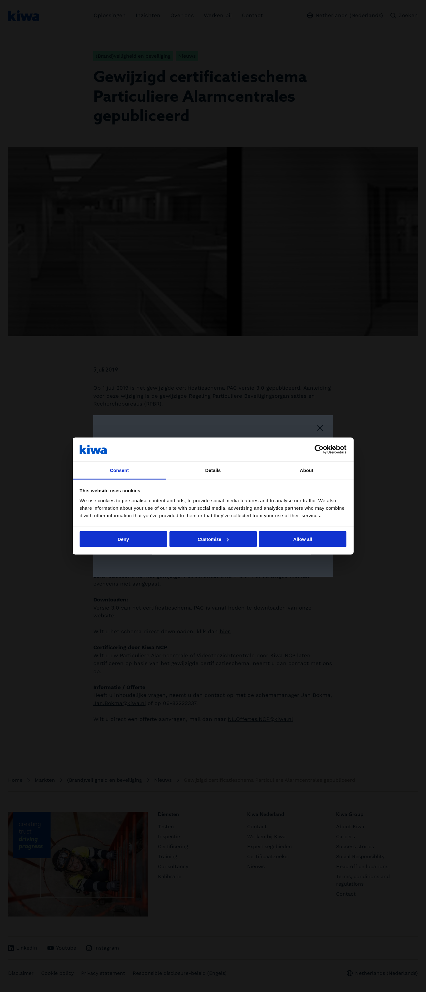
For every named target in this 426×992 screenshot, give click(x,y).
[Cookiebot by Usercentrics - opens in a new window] (319, 449)
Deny (123, 539)
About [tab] (307, 470)
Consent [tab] (119, 470)
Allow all (302, 539)
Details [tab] (213, 470)
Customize (213, 539)
